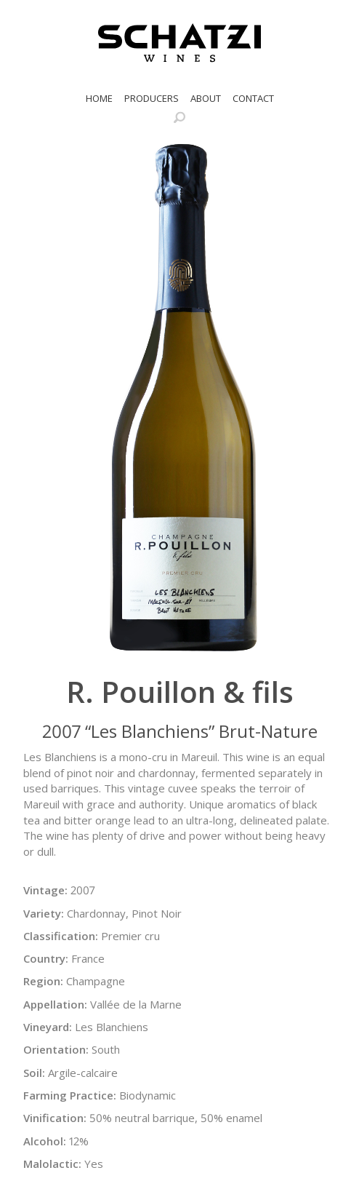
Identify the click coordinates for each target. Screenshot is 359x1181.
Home (99, 98)
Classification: (60, 936)
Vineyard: (47, 1026)
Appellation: (55, 1004)
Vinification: (54, 1117)
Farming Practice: (69, 1095)
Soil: (34, 1072)
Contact (253, 98)
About (205, 98)
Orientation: (56, 1049)
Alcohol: (44, 1141)
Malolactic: (52, 1163)
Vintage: (45, 890)
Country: (45, 958)
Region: (43, 981)
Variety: (43, 913)
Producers (151, 98)
